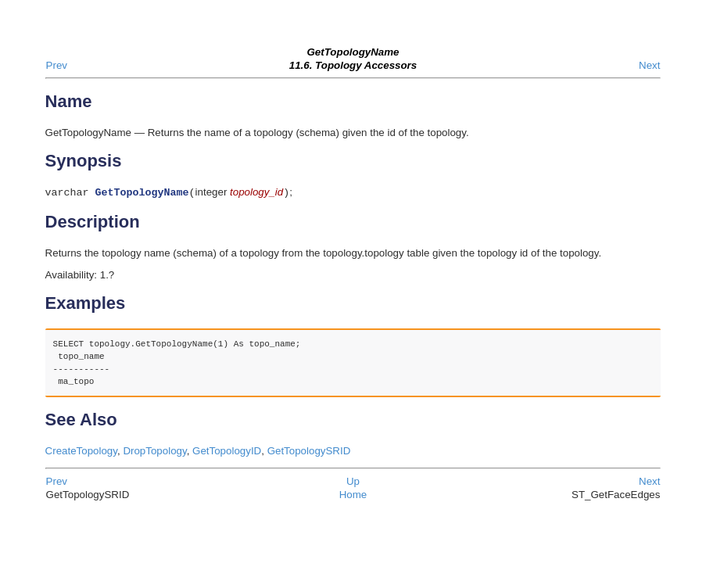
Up (353, 483)
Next (649, 65)
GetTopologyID (226, 452)
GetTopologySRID (309, 452)
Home (353, 496)
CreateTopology (81, 452)
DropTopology (154, 452)
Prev (56, 65)
